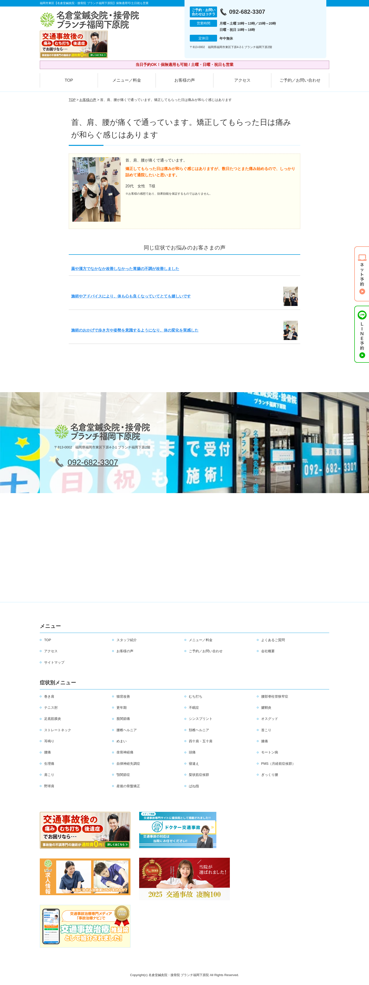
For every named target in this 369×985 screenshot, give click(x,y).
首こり (266, 730)
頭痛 (192, 752)
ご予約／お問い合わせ (300, 80)
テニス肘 (51, 707)
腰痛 (47, 752)
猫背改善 (123, 696)
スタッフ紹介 (126, 640)
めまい (121, 741)
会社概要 (268, 651)
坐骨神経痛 (124, 752)
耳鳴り (49, 741)
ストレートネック (57, 730)
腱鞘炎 (266, 707)
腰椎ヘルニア (126, 730)
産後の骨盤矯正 (128, 786)
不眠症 (194, 707)
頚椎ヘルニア (199, 730)
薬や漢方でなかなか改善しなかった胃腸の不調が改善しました (125, 269)
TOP (69, 80)
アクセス (242, 80)
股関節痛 (123, 719)
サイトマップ (54, 662)
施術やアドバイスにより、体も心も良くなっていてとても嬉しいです (131, 296)
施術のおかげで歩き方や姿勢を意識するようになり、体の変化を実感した (134, 330)
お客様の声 (184, 80)
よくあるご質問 (273, 640)
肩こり (49, 775)
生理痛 (49, 763)
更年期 (121, 707)
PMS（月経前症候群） (278, 763)
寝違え (194, 763)
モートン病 (269, 752)
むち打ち (195, 696)
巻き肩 (49, 696)
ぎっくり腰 (269, 775)
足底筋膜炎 (52, 719)
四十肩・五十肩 (200, 741)
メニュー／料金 (126, 80)
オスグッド (269, 719)
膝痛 (264, 741)
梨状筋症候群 (199, 775)
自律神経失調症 (128, 763)
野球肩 (49, 786)
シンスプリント (200, 719)
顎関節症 (123, 775)
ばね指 (194, 786)
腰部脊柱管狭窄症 (274, 696)
